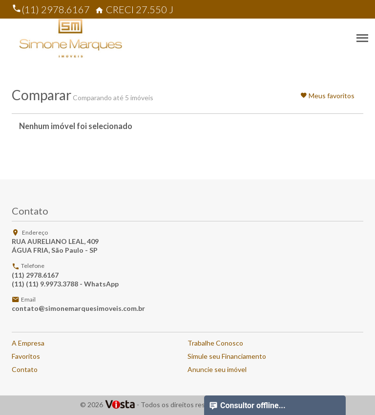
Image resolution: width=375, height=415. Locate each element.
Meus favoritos (327, 95)
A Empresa (28, 343)
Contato (25, 369)
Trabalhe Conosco (215, 343)
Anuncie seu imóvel (217, 369)
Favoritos (26, 356)
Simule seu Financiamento (227, 356)
